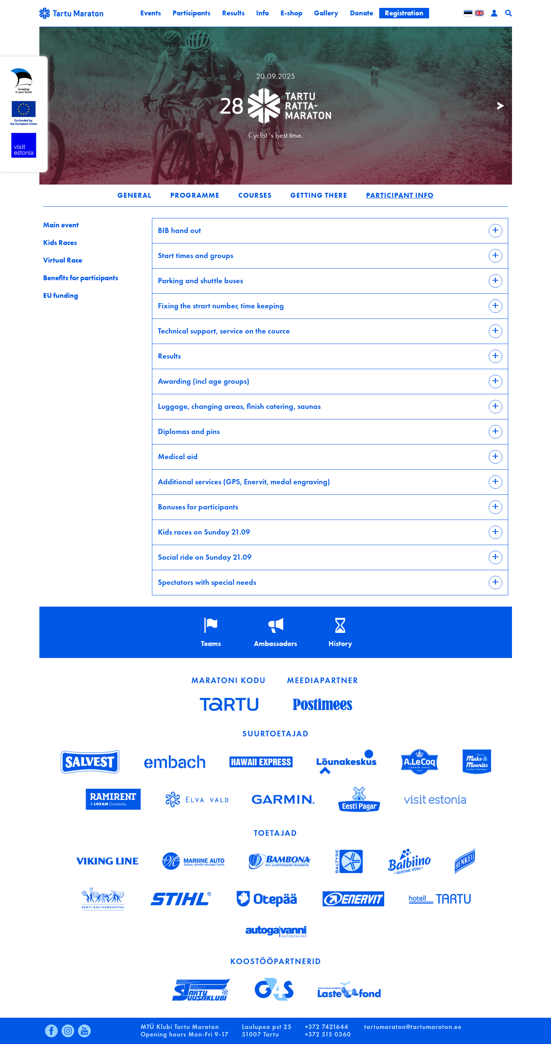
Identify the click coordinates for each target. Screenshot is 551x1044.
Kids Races (60, 242)
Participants (191, 13)
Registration (404, 13)
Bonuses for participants (198, 506)
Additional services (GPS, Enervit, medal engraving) (244, 481)
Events (150, 13)
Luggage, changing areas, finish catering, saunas (239, 405)
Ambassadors (275, 643)
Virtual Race (62, 260)
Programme (194, 195)
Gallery (326, 13)
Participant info (400, 195)
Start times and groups (195, 255)
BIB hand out (179, 229)
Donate (361, 13)
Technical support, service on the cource (224, 330)
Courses (255, 195)
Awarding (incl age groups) (203, 380)
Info (262, 13)
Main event (61, 225)
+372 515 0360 (328, 1034)
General (134, 195)
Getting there (318, 195)
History (340, 643)
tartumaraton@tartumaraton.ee (413, 1027)
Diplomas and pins (189, 431)
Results (233, 13)
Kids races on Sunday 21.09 (204, 531)
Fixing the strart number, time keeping (221, 305)
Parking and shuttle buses (200, 280)
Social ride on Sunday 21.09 (205, 556)
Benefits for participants (80, 277)
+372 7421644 (326, 1027)
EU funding (60, 295)
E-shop (291, 13)
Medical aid (178, 456)
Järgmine (496, 106)
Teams (211, 643)
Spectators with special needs (207, 581)
